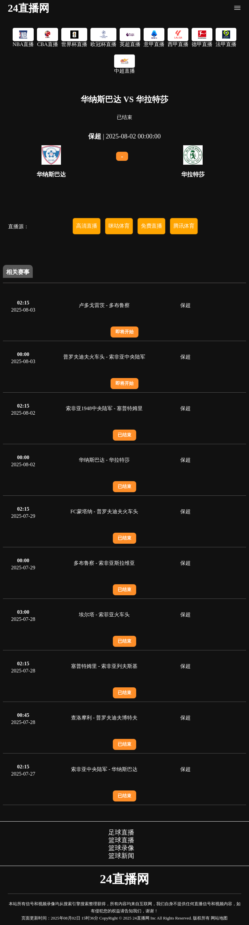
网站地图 (219, 918)
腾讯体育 (183, 226)
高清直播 (86, 226)
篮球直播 (121, 840)
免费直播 (151, 226)
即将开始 (124, 331)
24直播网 (28, 8)
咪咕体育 (119, 226)
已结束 (124, 435)
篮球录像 (121, 847)
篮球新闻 (121, 855)
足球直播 (121, 832)
